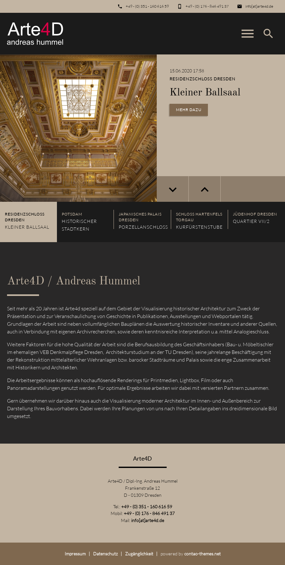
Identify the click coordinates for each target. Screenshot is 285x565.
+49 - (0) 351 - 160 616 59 (147, 6)
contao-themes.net (202, 553)
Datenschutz (105, 553)
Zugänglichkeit (139, 553)
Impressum (75, 553)
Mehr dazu (189, 109)
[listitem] (28, 222)
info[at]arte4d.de (259, 6)
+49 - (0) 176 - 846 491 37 (207, 6)
